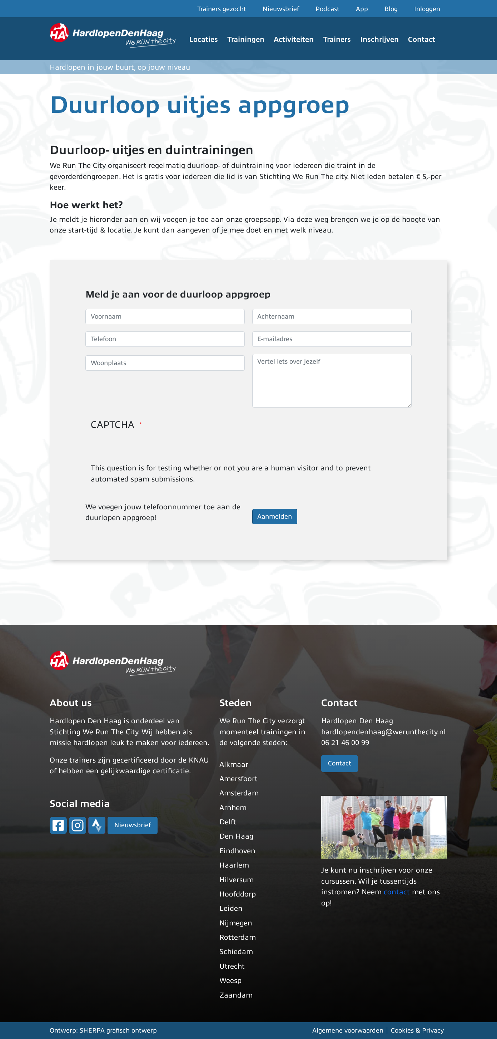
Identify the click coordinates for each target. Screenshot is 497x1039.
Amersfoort (238, 779)
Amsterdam (239, 793)
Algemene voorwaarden (347, 1030)
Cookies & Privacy (417, 1030)
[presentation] (145, 449)
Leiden (231, 908)
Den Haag (236, 836)
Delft (227, 822)
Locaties (203, 39)
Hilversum (236, 880)
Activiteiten (294, 39)
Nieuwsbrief (281, 9)
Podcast (327, 9)
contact (397, 892)
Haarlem (234, 865)
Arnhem (233, 808)
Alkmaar (233, 764)
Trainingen (245, 39)
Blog (391, 9)
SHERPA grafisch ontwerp (118, 1030)
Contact (421, 39)
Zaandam (236, 995)
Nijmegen (235, 923)
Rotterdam (237, 937)
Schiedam (236, 952)
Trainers (337, 39)
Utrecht (232, 966)
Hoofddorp (237, 894)
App (362, 9)
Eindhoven (237, 851)
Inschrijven (379, 39)
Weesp (230, 980)
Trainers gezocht (221, 9)
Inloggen (427, 9)
